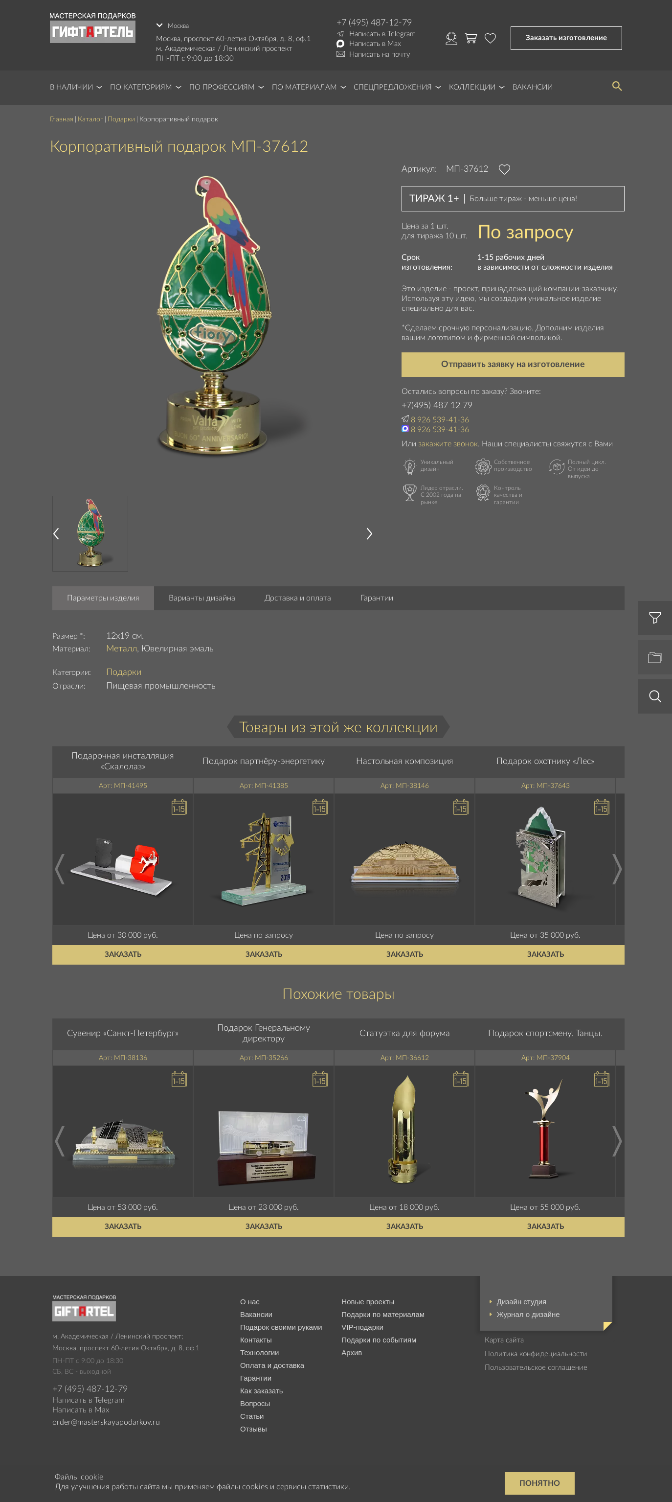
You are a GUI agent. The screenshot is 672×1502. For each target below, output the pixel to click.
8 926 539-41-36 (440, 415)
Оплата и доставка (272, 1360)
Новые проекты (367, 1297)
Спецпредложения (393, 83)
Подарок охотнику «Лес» (545, 757)
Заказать (123, 949)
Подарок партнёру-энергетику (263, 757)
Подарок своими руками (281, 1322)
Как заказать (261, 1386)
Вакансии (533, 83)
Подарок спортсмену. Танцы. (545, 1029)
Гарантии (376, 594)
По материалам (304, 83)
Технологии (259, 1347)
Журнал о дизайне (528, 1309)
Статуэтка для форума (404, 1029)
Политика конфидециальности (536, 1349)
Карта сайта (504, 1335)
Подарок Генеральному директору (263, 1029)
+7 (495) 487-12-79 (374, 23)
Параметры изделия (103, 594)
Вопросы (255, 1398)
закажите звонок (448, 439)
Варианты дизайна (202, 594)
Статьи (252, 1411)
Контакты (256, 1335)
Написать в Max (375, 43)
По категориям (141, 83)
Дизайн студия (521, 1297)
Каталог (90, 115)
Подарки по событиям (378, 1335)
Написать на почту (379, 54)
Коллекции (472, 83)
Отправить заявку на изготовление (513, 360)
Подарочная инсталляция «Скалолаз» (122, 757)
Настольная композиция (404, 757)
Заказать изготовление (566, 36)
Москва (180, 22)
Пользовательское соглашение (536, 1362)
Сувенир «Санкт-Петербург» (123, 1029)
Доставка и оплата (298, 594)
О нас (250, 1297)
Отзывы (253, 1424)
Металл (121, 644)
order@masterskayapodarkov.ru (106, 1418)
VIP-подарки (362, 1322)
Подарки (121, 115)
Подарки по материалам (383, 1309)
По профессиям (222, 83)
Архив (351, 1347)
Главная (61, 115)
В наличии (71, 83)
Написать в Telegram (382, 34)
